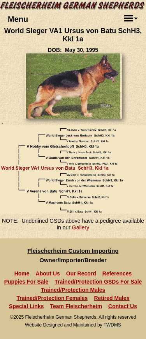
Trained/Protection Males (73, 290)
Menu (18, 19)
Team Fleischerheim (76, 306)
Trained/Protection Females (52, 298)
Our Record (81, 273)
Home (22, 273)
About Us (48, 273)
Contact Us (122, 306)
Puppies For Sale (26, 282)
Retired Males (111, 298)
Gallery (80, 227)
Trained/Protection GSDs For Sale (98, 282)
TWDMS (112, 325)
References (117, 273)
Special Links (26, 306)
